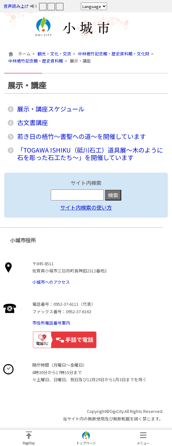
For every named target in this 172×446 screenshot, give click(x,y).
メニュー (143, 442)
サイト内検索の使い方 (86, 207)
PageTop (29, 442)
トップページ (86, 442)
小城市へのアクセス (51, 282)
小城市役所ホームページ (86, 27)
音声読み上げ (16, 6)
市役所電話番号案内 (51, 323)
